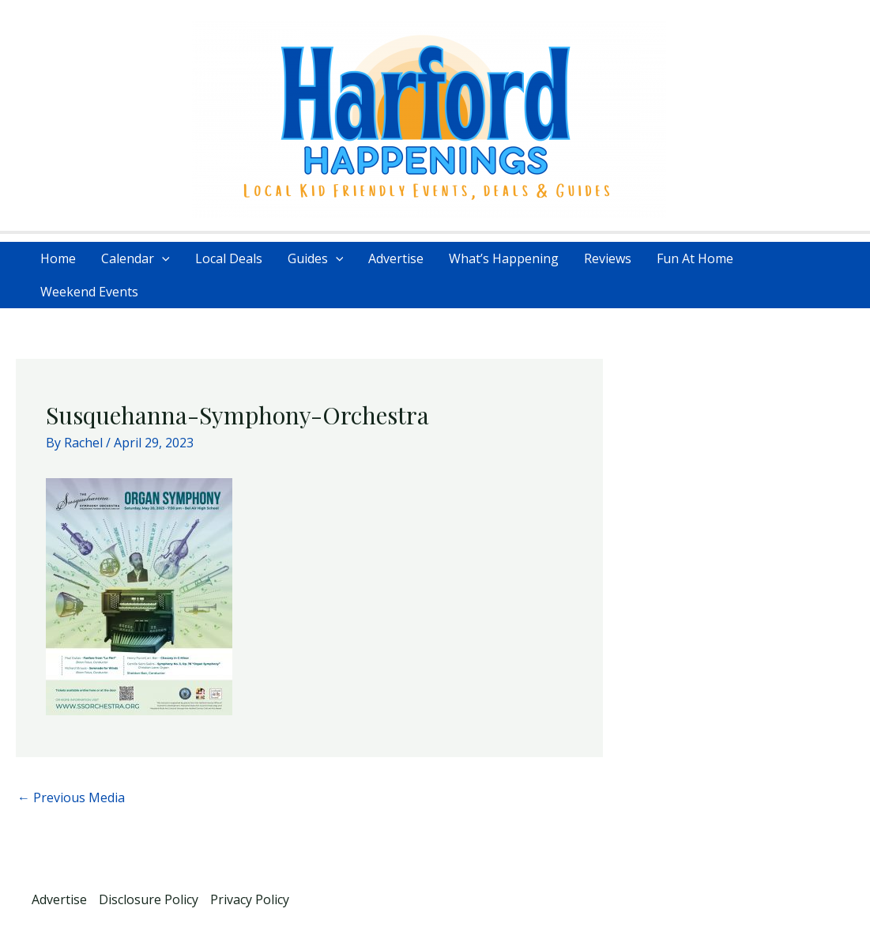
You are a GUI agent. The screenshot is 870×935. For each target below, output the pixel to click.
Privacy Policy (249, 899)
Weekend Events (89, 291)
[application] (162, 258)
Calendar (135, 258)
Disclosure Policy (148, 899)
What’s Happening (504, 258)
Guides (316, 258)
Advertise (396, 258)
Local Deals (228, 258)
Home (58, 258)
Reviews (607, 258)
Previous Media (71, 797)
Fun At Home (695, 258)
